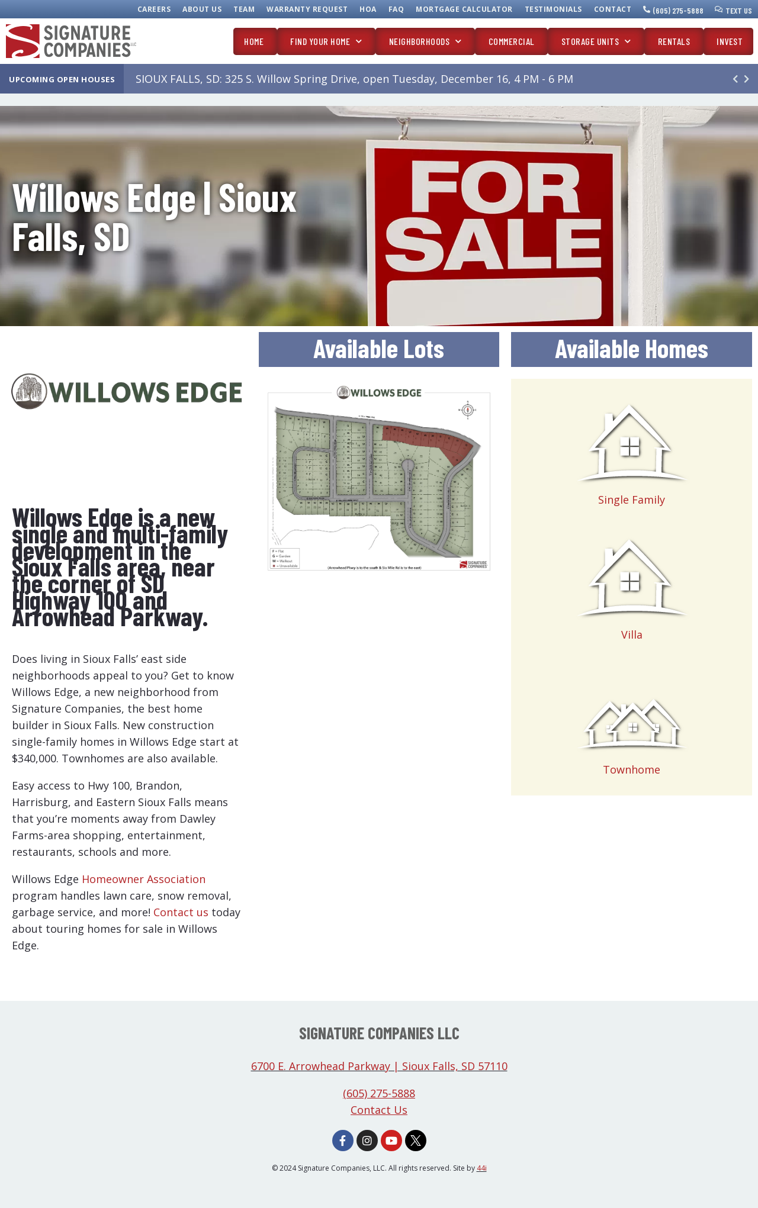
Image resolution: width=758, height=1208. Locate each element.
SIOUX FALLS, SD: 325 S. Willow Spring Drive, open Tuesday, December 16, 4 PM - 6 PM (354, 79)
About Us (201, 9)
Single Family (631, 499)
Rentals (674, 41)
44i (482, 1168)
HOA (368, 9)
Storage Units (596, 41)
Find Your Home (326, 41)
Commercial (512, 41)
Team (244, 9)
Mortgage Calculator (464, 9)
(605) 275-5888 (678, 10)
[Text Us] (718, 9)
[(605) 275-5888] (646, 9)
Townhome (631, 769)
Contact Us (379, 1110)
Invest (730, 41)
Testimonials (553, 9)
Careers (154, 9)
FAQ (396, 9)
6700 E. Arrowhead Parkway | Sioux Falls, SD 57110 (379, 1066)
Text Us (738, 10)
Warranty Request (307, 9)
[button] (746, 79)
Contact (613, 9)
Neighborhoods (425, 41)
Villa (632, 634)
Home (254, 41)
